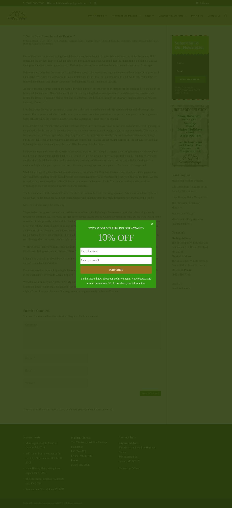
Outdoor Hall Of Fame (171, 16)
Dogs (80, 41)
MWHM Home (96, 16)
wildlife (36, 44)
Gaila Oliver (32, 41)
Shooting (115, 41)
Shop (148, 16)
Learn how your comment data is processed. (89, 409)
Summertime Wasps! (183, 213)
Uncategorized (139, 41)
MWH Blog (197, 16)
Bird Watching (61, 41)
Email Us (177, 283)
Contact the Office (129, 468)
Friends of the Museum (124, 16)
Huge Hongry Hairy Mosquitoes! (190, 197)
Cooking (73, 41)
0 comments (47, 44)
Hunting (88, 41)
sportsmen (126, 41)
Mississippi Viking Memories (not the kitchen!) (187, 221)
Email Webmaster (181, 288)
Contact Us (214, 16)
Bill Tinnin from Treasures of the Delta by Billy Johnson (189, 189)
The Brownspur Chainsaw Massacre (186, 205)
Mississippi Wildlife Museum (187, 180)
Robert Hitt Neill (102, 41)
